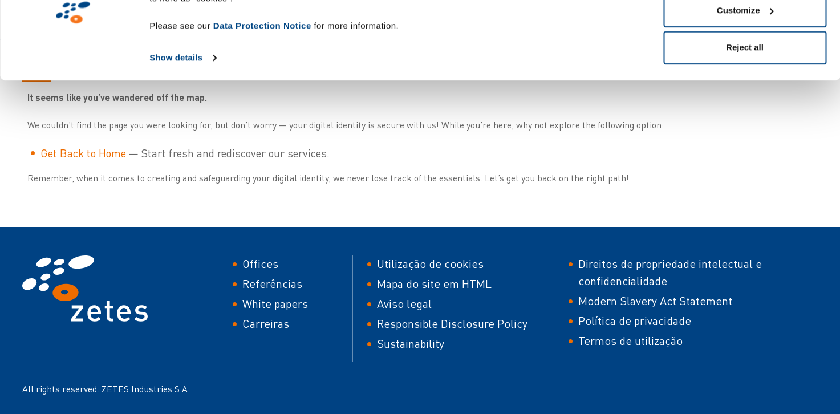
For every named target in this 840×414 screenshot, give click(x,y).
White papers (275, 304)
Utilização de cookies (430, 264)
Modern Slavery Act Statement (655, 301)
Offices (260, 264)
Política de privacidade (634, 321)
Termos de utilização (630, 341)
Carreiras (265, 323)
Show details (175, 115)
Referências (272, 284)
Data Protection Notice (262, 83)
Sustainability (410, 343)
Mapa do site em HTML (434, 284)
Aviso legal (404, 304)
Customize (745, 67)
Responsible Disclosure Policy (452, 323)
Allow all (745, 30)
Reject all (745, 104)
